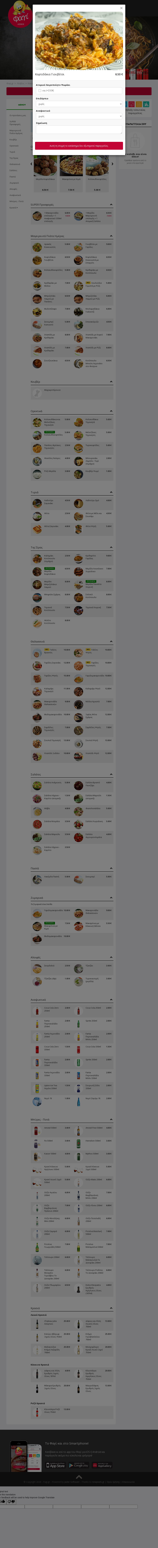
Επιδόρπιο (42, 98)
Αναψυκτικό (43, 110)
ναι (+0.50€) (46, 90)
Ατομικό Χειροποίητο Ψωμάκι (53, 84)
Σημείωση (41, 123)
